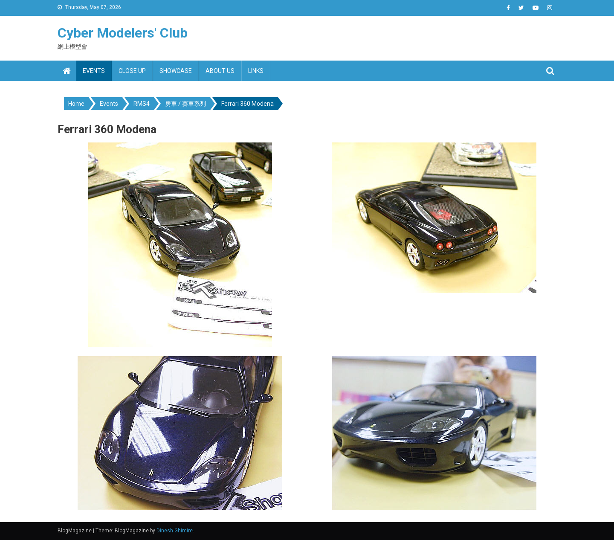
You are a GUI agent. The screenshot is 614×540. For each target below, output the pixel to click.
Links (256, 70)
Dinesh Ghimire (174, 531)
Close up (132, 70)
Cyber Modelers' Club (123, 33)
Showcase (175, 70)
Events (94, 70)
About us (220, 70)
